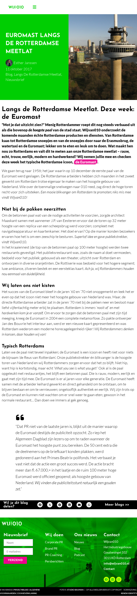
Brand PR (51, 548)
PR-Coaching (53, 555)
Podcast (79, 555)
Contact (109, 569)
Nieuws (79, 542)
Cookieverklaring (27, 593)
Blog (77, 548)
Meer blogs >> (117, 505)
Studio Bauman (75, 590)
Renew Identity (129, 593)
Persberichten (54, 561)
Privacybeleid (21, 590)
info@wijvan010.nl (117, 563)
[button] (34, 7)
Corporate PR (54, 542)
